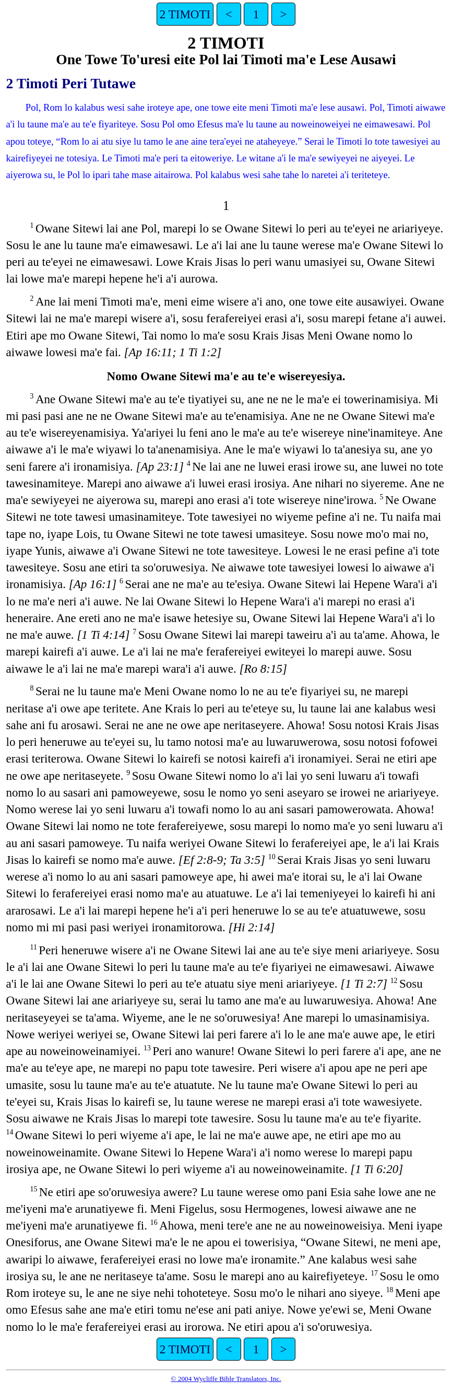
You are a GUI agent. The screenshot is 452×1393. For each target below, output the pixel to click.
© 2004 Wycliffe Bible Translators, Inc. (226, 1379)
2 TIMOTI (185, 14)
